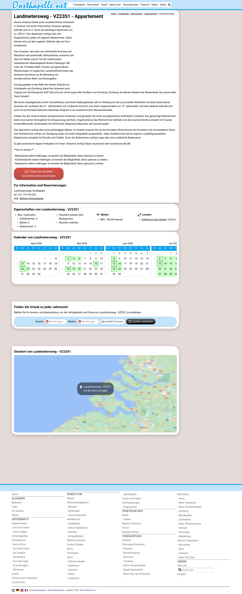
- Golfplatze (73, 578)
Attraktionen (73, 519)
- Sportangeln (129, 494)
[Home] (70, 4)
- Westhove (18, 569)
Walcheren (183, 494)
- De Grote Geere (20, 527)
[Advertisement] (205, 87)
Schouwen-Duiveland (133, 544)
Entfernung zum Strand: (154, 219)
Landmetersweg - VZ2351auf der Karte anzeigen (95, 388)
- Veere (181, 498)
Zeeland (126, 540)
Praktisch (144, 4)
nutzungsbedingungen (37, 590)
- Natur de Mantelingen (189, 507)
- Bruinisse (127, 557)
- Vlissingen (183, 532)
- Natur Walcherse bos (189, 523)
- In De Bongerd (20, 565)
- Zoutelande (184, 519)
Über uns (182, 565)
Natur (70, 548)
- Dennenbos (18, 557)
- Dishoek (182, 528)
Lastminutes (18, 582)
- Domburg (183, 511)
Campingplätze (20, 536)
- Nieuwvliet (183, 544)
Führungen (72, 553)
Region (154, 4)
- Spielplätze (73, 523)
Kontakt (181, 574)
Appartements (19, 523)
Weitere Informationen (32, 198)
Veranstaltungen (130, 4)
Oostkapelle (79, 4)
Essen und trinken (131, 498)
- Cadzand (182, 553)
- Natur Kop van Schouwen (136, 573)
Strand (104, 4)
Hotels (15, 573)
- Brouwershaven (131, 552)
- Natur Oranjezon (186, 502)
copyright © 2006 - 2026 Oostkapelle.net (81, 590)
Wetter (163, 4)
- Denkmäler (73, 511)
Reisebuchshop (130, 532)
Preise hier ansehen (38, 174)
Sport (70, 557)
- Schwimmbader (76, 561)
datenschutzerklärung (56, 590)
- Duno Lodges (19, 531)
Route (125, 515)
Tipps (15, 506)
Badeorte (17, 502)
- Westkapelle (184, 515)
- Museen (72, 506)
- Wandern (72, 569)
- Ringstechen (129, 507)
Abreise (72, 321)
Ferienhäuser (19, 540)
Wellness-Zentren (76, 540)
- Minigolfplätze (75, 536)
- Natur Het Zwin (186, 557)
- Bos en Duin (19, 544)
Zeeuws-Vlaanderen (188, 540)
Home (15, 494)
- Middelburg (184, 536)
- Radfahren (73, 565)
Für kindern (18, 511)
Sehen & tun (115, 4)
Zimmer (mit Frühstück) (24, 578)
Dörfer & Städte (75, 544)
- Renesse (127, 548)
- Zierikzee (127, 561)
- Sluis (180, 549)
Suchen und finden (141, 321)
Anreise (39, 321)
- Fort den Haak (20, 561)
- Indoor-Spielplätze (77, 527)
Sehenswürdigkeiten (78, 502)
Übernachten (93, 4)
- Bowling (72, 532)
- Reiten (71, 574)
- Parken (126, 519)
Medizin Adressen (131, 523)
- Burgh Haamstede (132, 569)
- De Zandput (18, 552)
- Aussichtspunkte (76, 515)
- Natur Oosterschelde (134, 565)
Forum (125, 527)
